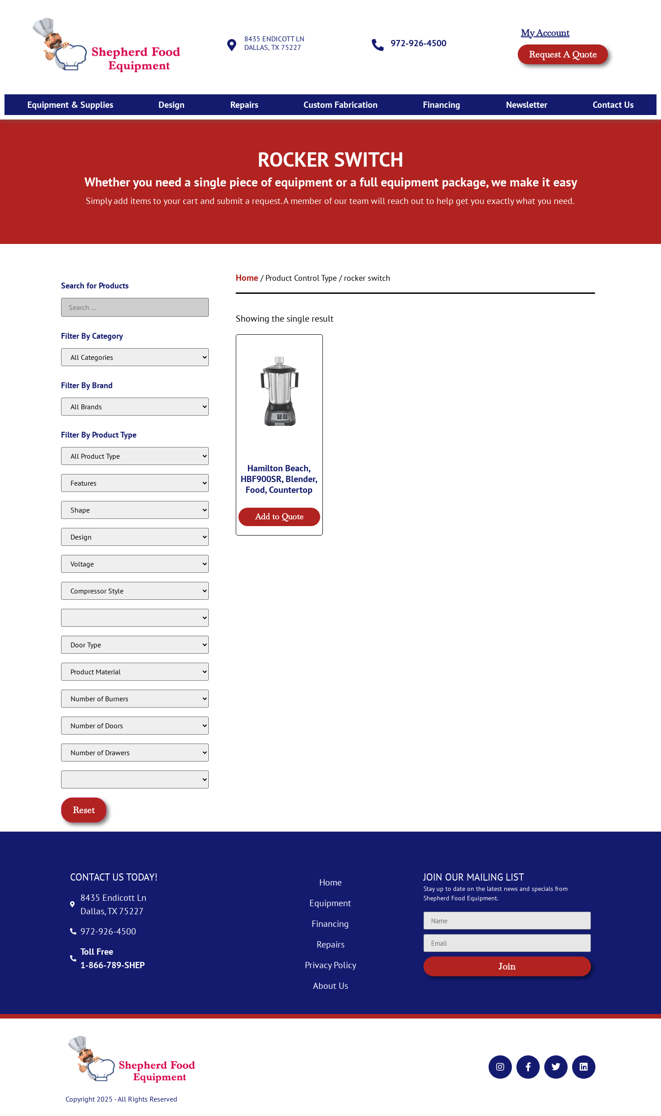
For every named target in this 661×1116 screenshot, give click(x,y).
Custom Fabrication (341, 105)
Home (247, 277)
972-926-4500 (420, 43)
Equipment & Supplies (70, 105)
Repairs (244, 105)
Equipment (330, 903)
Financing (441, 105)
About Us (330, 986)
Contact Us (613, 105)
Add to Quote (279, 516)
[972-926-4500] (378, 45)
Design (172, 105)
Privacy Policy (330, 965)
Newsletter (526, 105)
